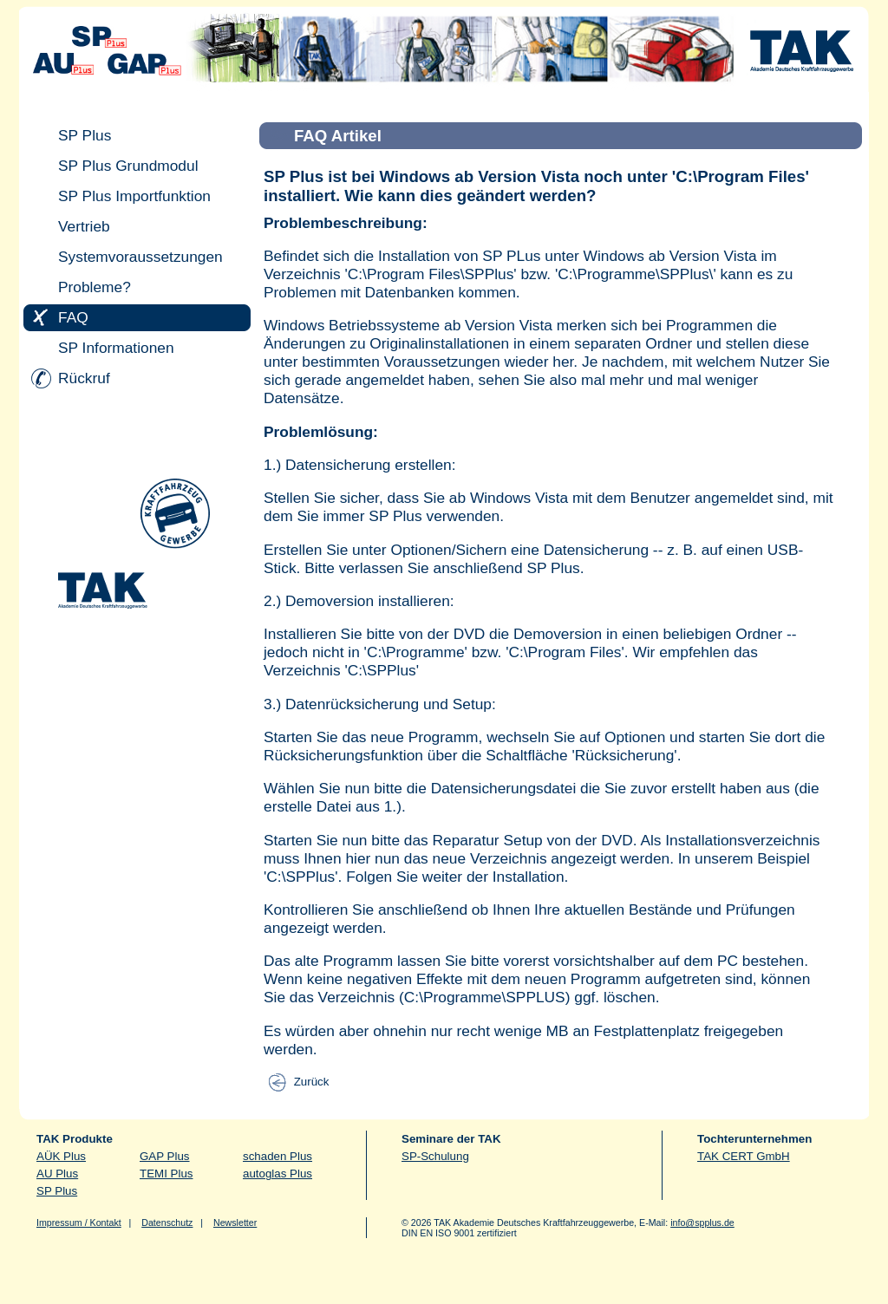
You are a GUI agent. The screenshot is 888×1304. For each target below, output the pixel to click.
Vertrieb (84, 226)
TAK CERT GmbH (743, 1156)
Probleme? (94, 287)
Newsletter (235, 1222)
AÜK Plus (61, 1156)
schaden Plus (277, 1156)
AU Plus (57, 1173)
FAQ (73, 317)
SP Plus (84, 135)
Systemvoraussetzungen (140, 256)
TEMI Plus (166, 1173)
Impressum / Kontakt (78, 1222)
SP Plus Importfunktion (134, 196)
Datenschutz (167, 1222)
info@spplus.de (702, 1222)
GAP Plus (165, 1156)
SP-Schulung (435, 1156)
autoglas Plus (277, 1173)
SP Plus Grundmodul (128, 165)
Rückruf (84, 378)
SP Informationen (116, 347)
